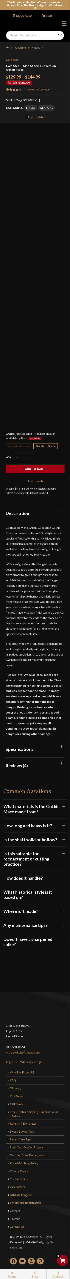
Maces (35, 47)
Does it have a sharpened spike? (34, 941)
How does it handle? (34, 878)
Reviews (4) (17, 765)
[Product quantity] (24, 457)
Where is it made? (34, 911)
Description (17, 513)
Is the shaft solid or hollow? (34, 839)
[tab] (35, 513)
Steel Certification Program (27, 1147)
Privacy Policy (19, 1171)
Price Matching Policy (24, 1163)
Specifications (19, 749)
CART (49, 16)
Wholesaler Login (31, 1062)
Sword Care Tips (20, 1139)
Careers (15, 1210)
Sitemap (15, 1218)
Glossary (15, 1088)
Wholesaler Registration (25, 1202)
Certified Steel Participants (27, 1155)
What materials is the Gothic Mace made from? (34, 809)
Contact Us (17, 1226)
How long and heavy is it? (34, 825)
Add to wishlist (35, 117)
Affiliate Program (21, 1195)
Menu (64, 24)
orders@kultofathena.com (23, 1052)
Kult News (16, 1096)
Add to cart (35, 468)
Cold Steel (12, 59)
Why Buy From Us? (22, 1072)
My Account (24, 16)
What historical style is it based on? (34, 894)
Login (9, 1062)
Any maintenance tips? (34, 925)
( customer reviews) (37, 89)
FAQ (13, 1080)
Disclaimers (17, 1187)
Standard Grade (45, 446)
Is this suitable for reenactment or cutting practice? (34, 859)
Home (8, 47)
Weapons (20, 47)
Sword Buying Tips (22, 1131)
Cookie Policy (19, 1179)
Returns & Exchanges (23, 1123)
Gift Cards (16, 1104)
